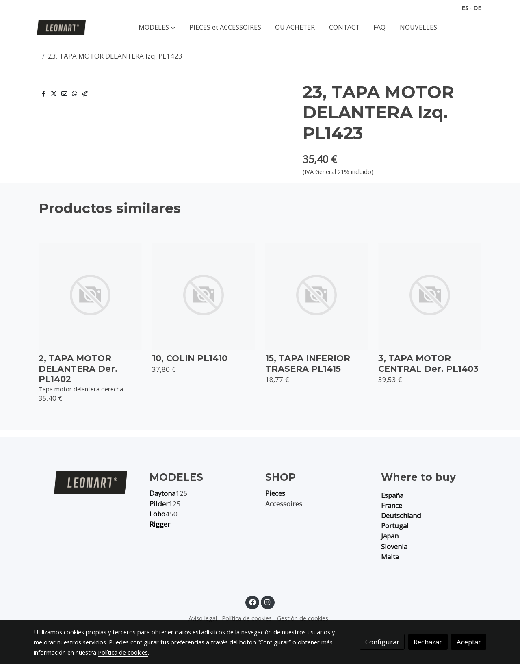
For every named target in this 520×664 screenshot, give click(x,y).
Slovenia (394, 546)
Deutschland (401, 515)
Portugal (395, 525)
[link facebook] (252, 601)
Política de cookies (247, 618)
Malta (390, 556)
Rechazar (428, 642)
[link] (61, 27)
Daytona (163, 493)
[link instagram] (267, 601)
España (392, 495)
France (391, 505)
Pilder (159, 503)
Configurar (382, 642)
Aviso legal (202, 618)
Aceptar (469, 642)
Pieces (275, 493)
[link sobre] (86, 482)
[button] (157, 27)
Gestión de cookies (302, 618)
